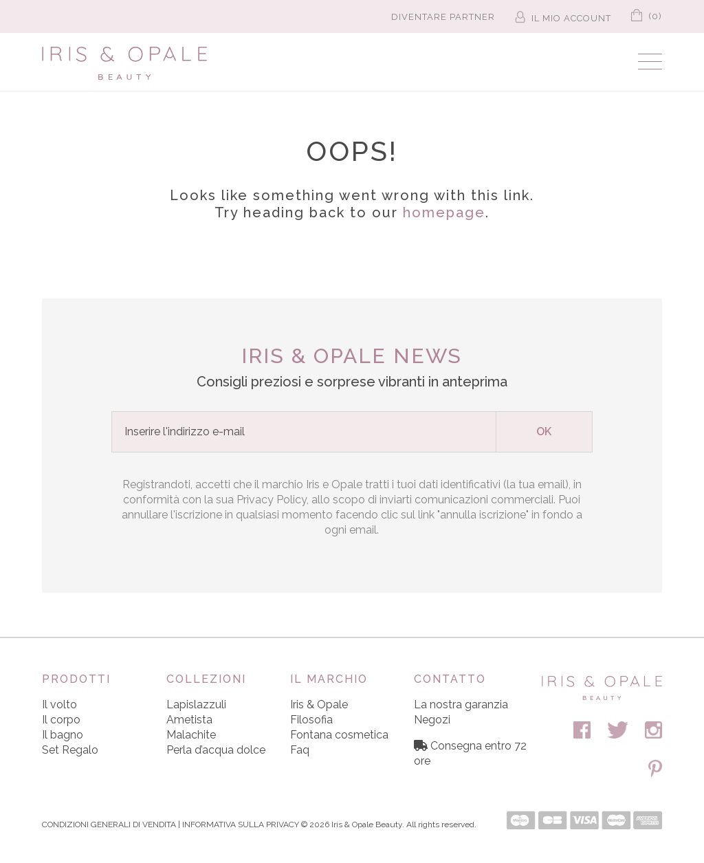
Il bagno (62, 734)
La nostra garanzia (461, 704)
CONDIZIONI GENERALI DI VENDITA (109, 824)
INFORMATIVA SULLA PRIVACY (240, 824)
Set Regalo (70, 749)
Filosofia (311, 719)
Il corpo (61, 719)
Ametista (189, 719)
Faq (299, 749)
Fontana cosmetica (339, 734)
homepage (444, 212)
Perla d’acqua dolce (215, 749)
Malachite (191, 734)
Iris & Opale (319, 704)
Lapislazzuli (196, 704)
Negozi (432, 719)
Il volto (59, 704)
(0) (646, 14)
